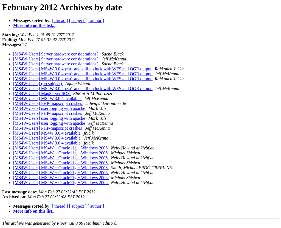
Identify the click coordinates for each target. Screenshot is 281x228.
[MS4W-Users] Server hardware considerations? (56, 54)
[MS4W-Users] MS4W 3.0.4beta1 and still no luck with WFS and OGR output (83, 68)
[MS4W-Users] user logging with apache (49, 108)
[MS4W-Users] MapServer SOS (42, 93)
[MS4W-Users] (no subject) (38, 83)
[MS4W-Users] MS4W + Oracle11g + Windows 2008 (61, 148)
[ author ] (96, 20)
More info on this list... (34, 25)
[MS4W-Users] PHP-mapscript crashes (48, 103)
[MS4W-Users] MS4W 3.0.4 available (47, 98)
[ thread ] (60, 20)
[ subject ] (78, 20)
